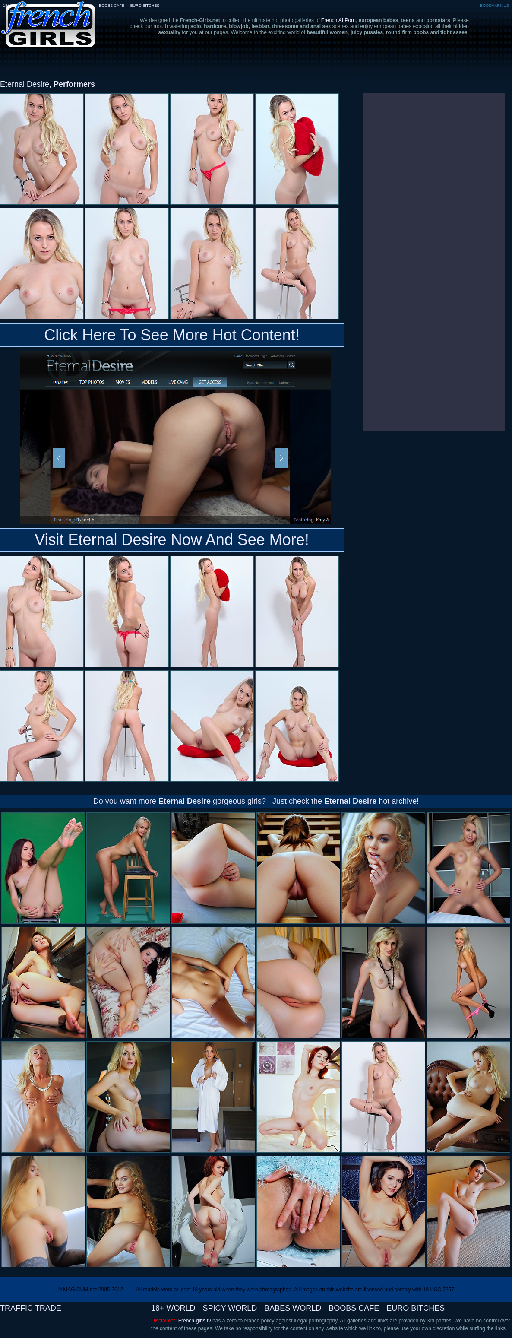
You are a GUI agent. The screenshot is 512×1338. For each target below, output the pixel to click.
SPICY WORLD (230, 1308)
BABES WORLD (292, 1308)
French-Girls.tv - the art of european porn (49, 18)
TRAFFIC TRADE (30, 1308)
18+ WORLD (173, 1308)
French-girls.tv (194, 1321)
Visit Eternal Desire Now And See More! (172, 540)
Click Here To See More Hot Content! (172, 335)
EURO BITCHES (145, 5)
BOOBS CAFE (111, 5)
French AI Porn (338, 20)
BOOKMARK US (494, 5)
